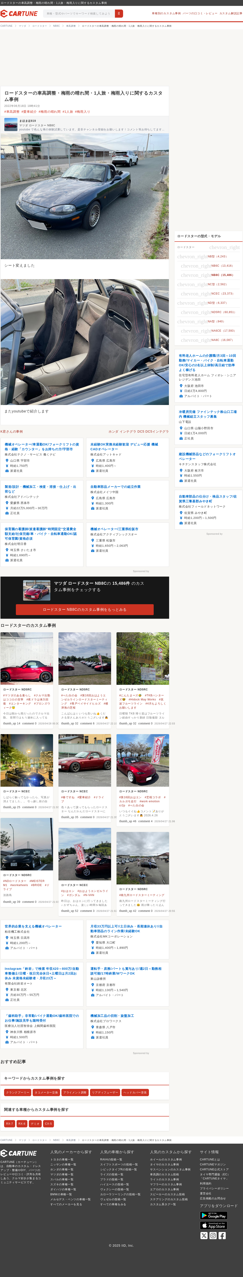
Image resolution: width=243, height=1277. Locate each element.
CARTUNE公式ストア (214, 1169)
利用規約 (205, 1183)
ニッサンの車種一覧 (63, 1164)
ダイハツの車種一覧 (63, 1189)
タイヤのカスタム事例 (164, 1164)
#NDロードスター (15, 881)
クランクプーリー (17, 1092)
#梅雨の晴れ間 (50, 111)
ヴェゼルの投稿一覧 (113, 1199)
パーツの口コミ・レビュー (200, 13)
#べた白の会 (69, 695)
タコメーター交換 (46, 1092)
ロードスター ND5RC (17, 689)
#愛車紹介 (29, 111)
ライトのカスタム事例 (164, 1179)
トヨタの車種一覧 (61, 1159)
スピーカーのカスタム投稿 (167, 1194)
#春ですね (68, 797)
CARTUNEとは (210, 1159)
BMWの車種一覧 (61, 1194)
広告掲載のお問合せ (213, 1198)
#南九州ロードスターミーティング (141, 895)
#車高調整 (12, 111)
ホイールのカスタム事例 (166, 1159)
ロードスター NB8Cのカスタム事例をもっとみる (85, 609)
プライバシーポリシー (214, 1188)
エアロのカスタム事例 (164, 1189)
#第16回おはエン (130, 797)
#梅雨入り (82, 111)
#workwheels (19, 885)
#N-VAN (88, 895)
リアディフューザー (105, 1092)
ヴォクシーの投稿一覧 (114, 1189)
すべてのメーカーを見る (66, 1204)
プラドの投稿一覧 (111, 1179)
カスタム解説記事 (231, 13)
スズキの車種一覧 (61, 1184)
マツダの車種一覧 (61, 1174)
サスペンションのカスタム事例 (170, 1169)
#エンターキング (20, 703)
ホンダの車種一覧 (61, 1169)
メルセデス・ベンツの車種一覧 (70, 1199)
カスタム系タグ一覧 (163, 1204)
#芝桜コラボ (153, 797)
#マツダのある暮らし (17, 695)
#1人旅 (68, 111)
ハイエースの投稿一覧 (114, 1184)
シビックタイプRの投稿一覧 (118, 1169)
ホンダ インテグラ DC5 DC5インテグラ (139, 431)
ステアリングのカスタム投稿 (169, 1199)
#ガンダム (73, 895)
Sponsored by (141, 571)
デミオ (35, 1123)
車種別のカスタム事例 (166, 13)
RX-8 (22, 1123)
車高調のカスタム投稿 (164, 1174)
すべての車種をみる (113, 1204)
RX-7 (9, 1123)
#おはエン (68, 891)
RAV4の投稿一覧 (111, 1159)
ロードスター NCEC (16, 791)
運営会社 (205, 1193)
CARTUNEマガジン (213, 1164)
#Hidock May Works (142, 699)
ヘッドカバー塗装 (135, 1092)
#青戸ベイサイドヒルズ (85, 703)
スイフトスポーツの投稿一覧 (119, 1164)
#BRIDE (36, 885)
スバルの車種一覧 (61, 1179)
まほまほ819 (27, 120)
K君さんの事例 (11, 431)
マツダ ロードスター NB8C (37, 125)
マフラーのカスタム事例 (166, 1184)
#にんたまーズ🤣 (130, 695)
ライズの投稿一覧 (111, 1174)
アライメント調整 (75, 1092)
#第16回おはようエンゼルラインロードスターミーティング (84, 699)
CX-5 (48, 1123)
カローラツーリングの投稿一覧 (120, 1194)
